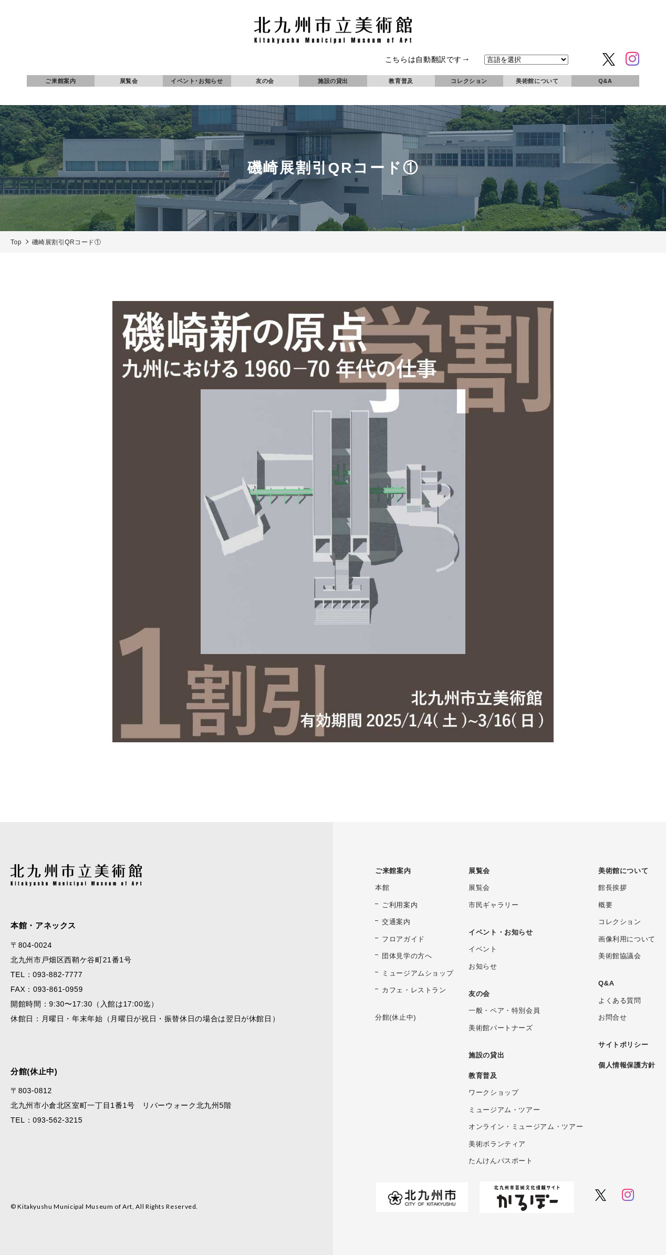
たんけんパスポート (501, 1161)
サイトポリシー (623, 1045)
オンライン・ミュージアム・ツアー (526, 1126)
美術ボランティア (497, 1144)
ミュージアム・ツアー (504, 1110)
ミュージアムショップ (417, 973)
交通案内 (396, 922)
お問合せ (612, 1017)
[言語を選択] (526, 60)
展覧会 (129, 81)
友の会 (265, 81)
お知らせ (483, 966)
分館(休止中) (395, 1017)
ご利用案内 (400, 905)
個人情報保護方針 (626, 1065)
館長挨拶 (612, 887)
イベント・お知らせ (501, 932)
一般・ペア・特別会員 (504, 1010)
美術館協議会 (619, 956)
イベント (483, 949)
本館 (382, 887)
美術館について (537, 81)
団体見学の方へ (407, 956)
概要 (605, 905)
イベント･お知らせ (197, 81)
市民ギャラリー (493, 905)
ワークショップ (493, 1092)
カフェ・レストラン (414, 990)
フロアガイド (403, 939)
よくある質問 (619, 1000)
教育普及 (401, 81)
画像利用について (626, 939)
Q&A (605, 81)
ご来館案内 (60, 81)
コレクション (469, 81)
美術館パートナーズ (501, 1028)
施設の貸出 (333, 81)
